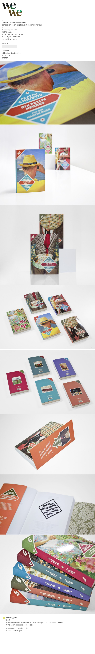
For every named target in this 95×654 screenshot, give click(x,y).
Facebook (6, 55)
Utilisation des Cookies (11, 53)
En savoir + (6, 51)
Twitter (5, 58)
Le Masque (17, 631)
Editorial (20, 628)
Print (26, 628)
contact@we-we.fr (9, 39)
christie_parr (11, 618)
